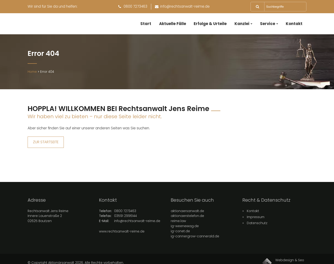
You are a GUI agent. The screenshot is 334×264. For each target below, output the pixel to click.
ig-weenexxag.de (185, 230)
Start (145, 23)
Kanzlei (241, 23)
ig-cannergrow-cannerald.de (195, 240)
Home (32, 75)
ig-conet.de (180, 235)
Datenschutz (257, 227)
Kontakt (294, 23)
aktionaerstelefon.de (187, 220)
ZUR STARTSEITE (45, 145)
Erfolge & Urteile (210, 23)
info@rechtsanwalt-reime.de (137, 225)
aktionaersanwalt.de (187, 215)
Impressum (255, 221)
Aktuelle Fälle (172, 23)
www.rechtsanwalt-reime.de (122, 235)
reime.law (178, 225)
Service (267, 23)
